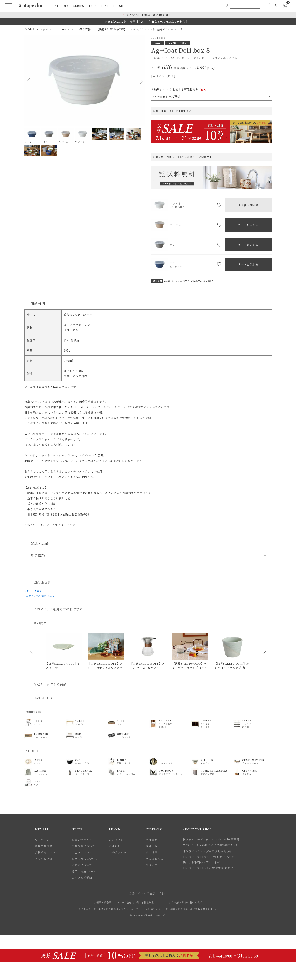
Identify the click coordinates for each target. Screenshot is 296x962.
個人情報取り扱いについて (151, 902)
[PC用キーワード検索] (245, 6)
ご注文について (82, 852)
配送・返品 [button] (40, 543)
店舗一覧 (151, 846)
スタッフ (151, 865)
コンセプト (116, 840)
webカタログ (118, 852)
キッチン (45, 29)
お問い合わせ (223, 857)
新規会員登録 (43, 846)
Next (140, 81)
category (61, 6)
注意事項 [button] (38, 555)
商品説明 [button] (38, 303)
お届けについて (82, 865)
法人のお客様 (154, 859)
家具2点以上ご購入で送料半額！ (126, 21)
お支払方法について (85, 859)
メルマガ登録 (43, 859)
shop (123, 6)
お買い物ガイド (82, 840)
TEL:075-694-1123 (195, 868)
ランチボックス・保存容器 (73, 29)
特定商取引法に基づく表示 (187, 902)
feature (108, 6)
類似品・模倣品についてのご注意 (112, 902)
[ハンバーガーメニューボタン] (8, 6)
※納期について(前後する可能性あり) (179, 89)
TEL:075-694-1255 (196, 857)
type (92, 6)
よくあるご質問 (82, 878)
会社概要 (151, 840)
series (78, 6)
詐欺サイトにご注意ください (148, 893)
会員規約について (46, 852)
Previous (29, 81)
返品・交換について (85, 871)
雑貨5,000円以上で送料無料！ (171, 21)
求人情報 (151, 852)
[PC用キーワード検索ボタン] (225, 5)
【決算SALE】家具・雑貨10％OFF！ (149, 15)
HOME (30, 29)
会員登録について (83, 846)
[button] (31, 651)
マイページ (42, 840)
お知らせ (114, 846)
